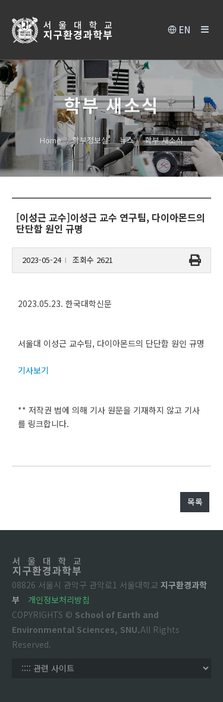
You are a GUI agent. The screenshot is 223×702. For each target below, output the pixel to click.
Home (50, 140)
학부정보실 (90, 140)
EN (179, 30)
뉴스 (127, 140)
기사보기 (33, 370)
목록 (195, 501)
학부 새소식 (164, 140)
